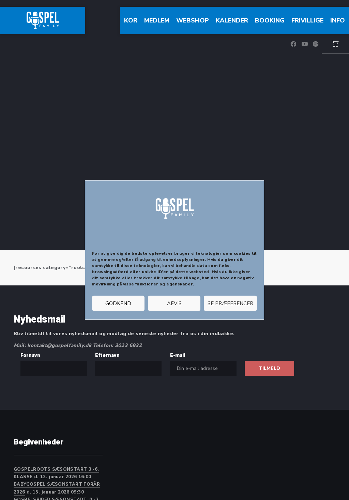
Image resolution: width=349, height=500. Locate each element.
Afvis (174, 303)
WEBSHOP (192, 20)
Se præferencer (230, 303)
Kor (130, 20)
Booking (270, 20)
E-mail (177, 355)
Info (337, 20)
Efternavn (107, 355)
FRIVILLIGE (307, 20)
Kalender (232, 20)
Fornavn (30, 355)
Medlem (156, 20)
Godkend (118, 303)
